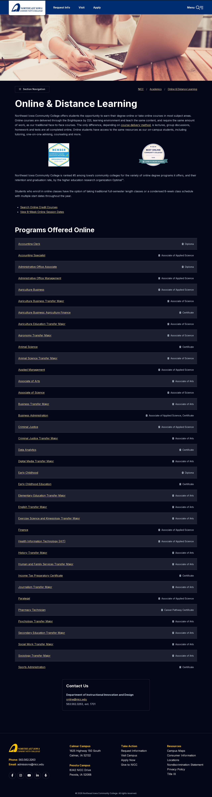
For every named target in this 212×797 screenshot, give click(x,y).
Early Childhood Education (34, 484)
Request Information (134, 750)
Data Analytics (27, 449)
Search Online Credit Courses (38, 207)
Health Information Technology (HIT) (41, 541)
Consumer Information (181, 755)
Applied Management (31, 369)
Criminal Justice (28, 427)
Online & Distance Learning (182, 89)
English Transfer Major (32, 507)
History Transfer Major (32, 552)
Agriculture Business (31, 289)
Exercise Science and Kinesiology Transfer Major (49, 518)
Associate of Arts (29, 381)
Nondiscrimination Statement (185, 764)
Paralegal (24, 598)
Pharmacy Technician (32, 610)
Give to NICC (129, 764)
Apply (97, 7)
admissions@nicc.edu (30, 764)
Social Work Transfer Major (35, 644)
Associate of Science (31, 392)
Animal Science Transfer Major (37, 358)
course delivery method (136, 125)
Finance (23, 529)
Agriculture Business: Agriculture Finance (44, 312)
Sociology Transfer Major (34, 655)
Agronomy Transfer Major (35, 335)
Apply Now (128, 760)
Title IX (171, 774)
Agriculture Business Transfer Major (41, 301)
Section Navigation (32, 89)
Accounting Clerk (29, 243)
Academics (156, 89)
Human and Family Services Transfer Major (45, 564)
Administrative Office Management (39, 278)
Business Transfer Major (33, 404)
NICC (141, 89)
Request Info (61, 7)
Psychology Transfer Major (35, 621)
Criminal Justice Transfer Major (38, 438)
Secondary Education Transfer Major (41, 632)
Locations (173, 760)
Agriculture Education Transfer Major (41, 324)
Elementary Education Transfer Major (42, 495)
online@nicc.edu (76, 699)
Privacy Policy (176, 769)
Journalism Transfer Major (35, 587)
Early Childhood (28, 472)
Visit (82, 7)
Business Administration (33, 415)
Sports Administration (31, 667)
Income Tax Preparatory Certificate (40, 575)
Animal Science (28, 346)
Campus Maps (176, 750)
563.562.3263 (27, 759)
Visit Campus (129, 755)
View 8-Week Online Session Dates (42, 212)
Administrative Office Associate (37, 266)
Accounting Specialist (31, 255)
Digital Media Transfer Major (36, 461)
